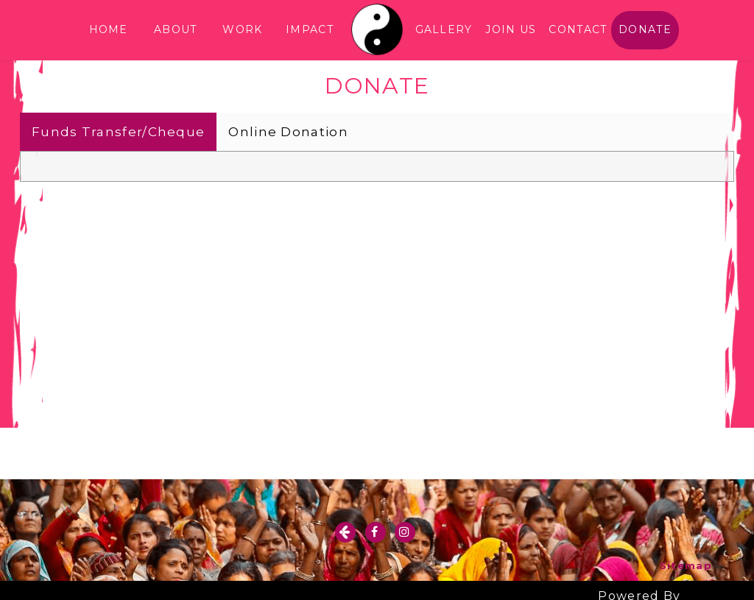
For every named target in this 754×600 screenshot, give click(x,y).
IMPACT (310, 29)
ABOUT (175, 29)
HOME (108, 29)
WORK (242, 29)
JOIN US (510, 29)
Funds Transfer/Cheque (118, 131)
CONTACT (578, 29)
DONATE (645, 29)
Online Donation (288, 131)
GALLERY (444, 29)
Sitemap (686, 565)
